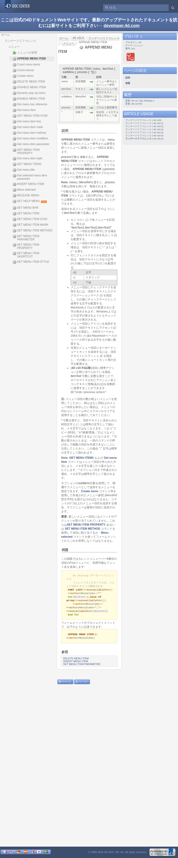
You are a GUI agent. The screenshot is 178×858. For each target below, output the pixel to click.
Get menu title (24, 170)
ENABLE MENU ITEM (29, 99)
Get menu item (24, 110)
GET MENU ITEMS (27, 164)
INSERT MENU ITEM (28, 184)
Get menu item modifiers (30, 139)
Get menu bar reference (30, 104)
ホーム (5, 35)
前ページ (64, 685)
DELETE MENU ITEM (29, 82)
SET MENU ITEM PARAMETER (26, 237)
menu (111, 139)
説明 (65, 131)
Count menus (23, 70)
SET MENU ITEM (26, 214)
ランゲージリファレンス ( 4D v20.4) (144, 132)
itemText (69, 213)
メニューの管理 (25, 53)
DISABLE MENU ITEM (29, 87)
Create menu (23, 76)
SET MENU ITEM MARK (30, 225)
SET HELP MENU (30, 201)
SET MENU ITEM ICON (30, 219)
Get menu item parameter (31, 144)
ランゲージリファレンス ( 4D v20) (143, 120)
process (66, 157)
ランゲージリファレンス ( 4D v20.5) (144, 135)
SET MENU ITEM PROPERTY (26, 246)
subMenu (84, 483)
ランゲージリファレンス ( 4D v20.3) (144, 129)
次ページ (81, 685)
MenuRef (85, 182)
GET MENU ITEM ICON (30, 116)
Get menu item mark (28, 127)
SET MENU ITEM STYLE (31, 262)
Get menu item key (27, 122)
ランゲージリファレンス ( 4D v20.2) (144, 126)
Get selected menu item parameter (30, 177)
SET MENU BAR (25, 208)
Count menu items (26, 65)
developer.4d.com (122, 25)
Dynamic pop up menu (29, 93)
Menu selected (24, 190)
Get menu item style (27, 159)
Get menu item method (29, 133)
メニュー (14, 46)
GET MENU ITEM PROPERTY (26, 151)
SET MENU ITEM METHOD (32, 231)
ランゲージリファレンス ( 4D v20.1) (144, 123)
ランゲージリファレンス (20, 40)
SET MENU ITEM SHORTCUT (26, 255)
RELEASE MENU (26, 195)
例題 (65, 550)
